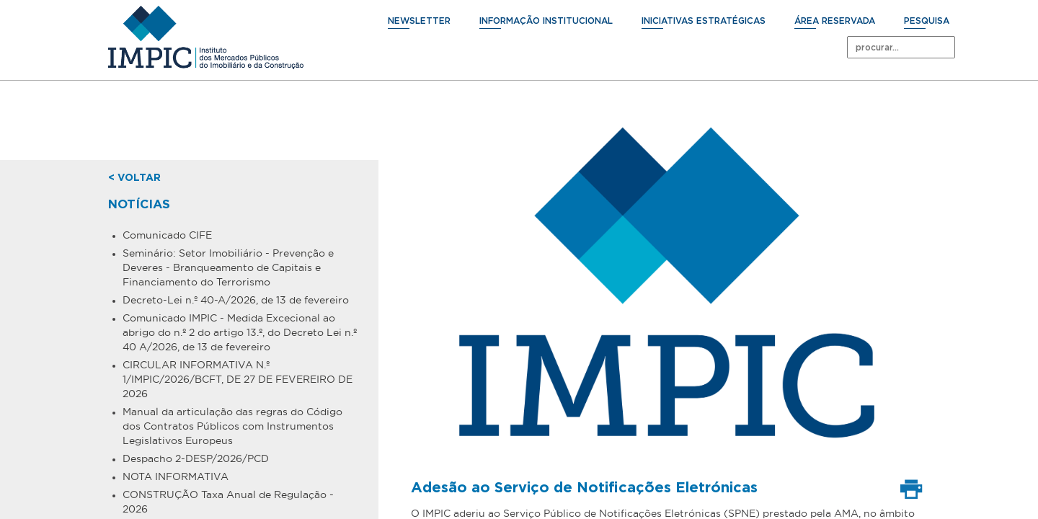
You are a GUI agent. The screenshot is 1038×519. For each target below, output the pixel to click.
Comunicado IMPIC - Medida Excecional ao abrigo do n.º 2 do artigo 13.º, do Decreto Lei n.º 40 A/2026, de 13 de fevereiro (240, 332)
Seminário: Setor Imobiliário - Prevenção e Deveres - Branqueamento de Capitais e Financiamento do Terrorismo (228, 267)
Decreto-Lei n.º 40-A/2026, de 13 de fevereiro (236, 300)
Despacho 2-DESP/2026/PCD (196, 458)
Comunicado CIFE (167, 235)
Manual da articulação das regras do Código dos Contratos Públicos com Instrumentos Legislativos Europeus (232, 426)
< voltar (134, 178)
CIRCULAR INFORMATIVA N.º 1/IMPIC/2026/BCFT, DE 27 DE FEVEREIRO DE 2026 (237, 379)
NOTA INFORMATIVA (176, 476)
